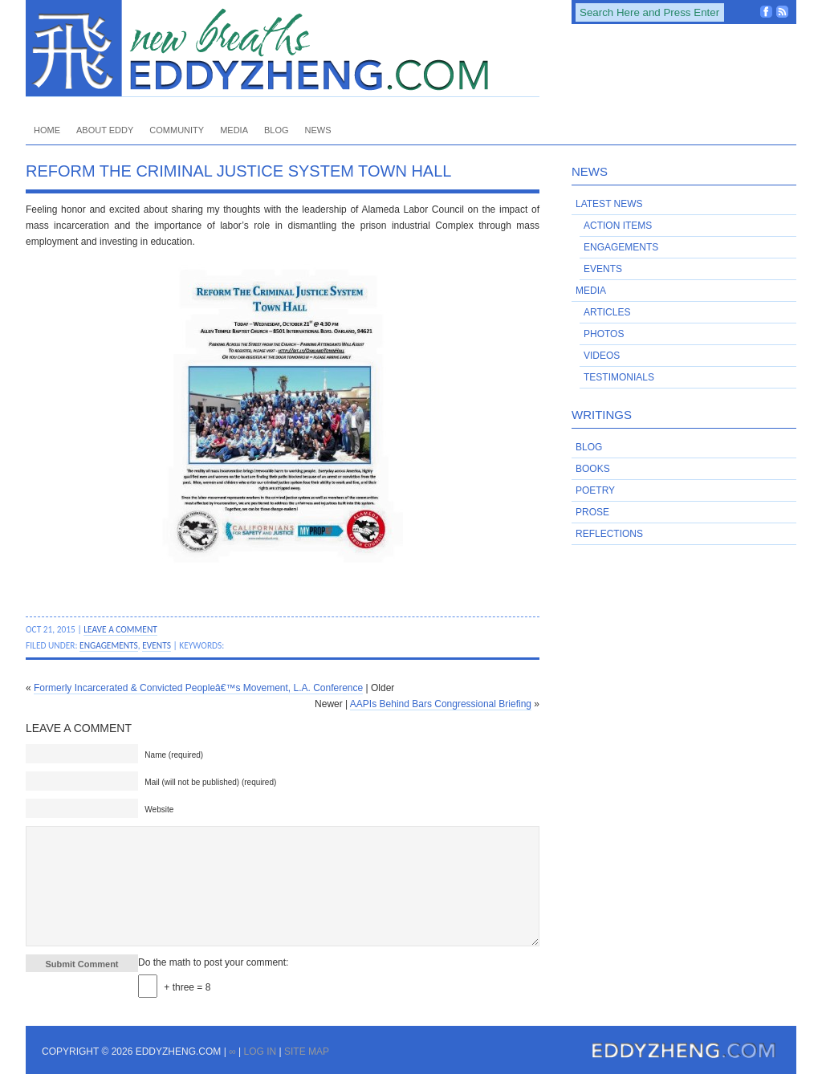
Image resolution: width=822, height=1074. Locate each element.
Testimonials (619, 377)
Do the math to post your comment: (213, 962)
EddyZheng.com (282, 48)
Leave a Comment (120, 629)
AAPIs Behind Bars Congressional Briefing (440, 704)
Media (234, 130)
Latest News (609, 204)
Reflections (609, 533)
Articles (607, 312)
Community (176, 130)
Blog (276, 130)
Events (156, 645)
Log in (259, 1051)
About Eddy (104, 130)
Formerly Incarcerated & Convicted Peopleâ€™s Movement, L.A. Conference (198, 688)
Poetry (595, 490)
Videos (602, 355)
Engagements (108, 645)
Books (593, 468)
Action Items (618, 225)
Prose (592, 512)
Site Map (306, 1051)
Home (47, 130)
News (318, 130)
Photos (604, 334)
